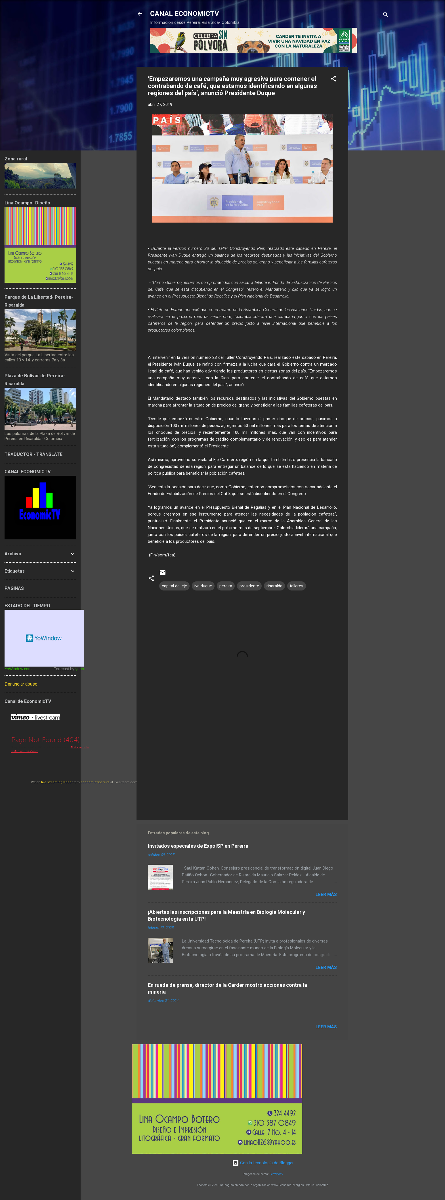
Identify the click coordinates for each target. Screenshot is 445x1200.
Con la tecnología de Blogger (263, 1162)
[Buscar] (385, 15)
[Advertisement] (371, 152)
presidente (249, 586)
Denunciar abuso (21, 684)
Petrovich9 (276, 1174)
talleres (296, 586)
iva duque (203, 586)
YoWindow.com (18, 669)
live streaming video (56, 782)
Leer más (326, 894)
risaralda (274, 586)
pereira (225, 586)
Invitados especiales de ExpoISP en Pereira (198, 846)
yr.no (79, 669)
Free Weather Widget (44, 638)
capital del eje (174, 586)
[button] (333, 79)
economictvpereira (95, 782)
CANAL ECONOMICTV (184, 14)
